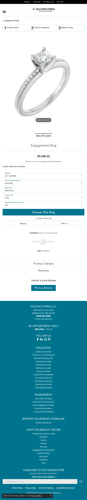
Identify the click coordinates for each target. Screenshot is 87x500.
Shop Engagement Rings (43, 405)
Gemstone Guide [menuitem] (43, 368)
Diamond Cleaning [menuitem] (43, 378)
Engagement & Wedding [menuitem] (43, 450)
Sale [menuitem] (43, 463)
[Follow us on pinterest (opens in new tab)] (49, 339)
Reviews (43, 270)
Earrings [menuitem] (43, 446)
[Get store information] (43, 319)
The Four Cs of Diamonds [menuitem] (43, 355)
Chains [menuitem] (43, 440)
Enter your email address (43, 477)
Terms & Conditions (46, 488)
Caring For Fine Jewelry (43, 411)
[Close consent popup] (51, 496)
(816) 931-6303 (43, 135)
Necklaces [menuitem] (43, 456)
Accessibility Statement (65, 488)
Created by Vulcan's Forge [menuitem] (43, 433)
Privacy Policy (30, 488)
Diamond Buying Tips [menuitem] (43, 358)
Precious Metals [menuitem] (43, 371)
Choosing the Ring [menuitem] (43, 361)
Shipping (23, 223)
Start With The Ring (43, 398)
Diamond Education (43, 408)
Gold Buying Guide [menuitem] (43, 387)
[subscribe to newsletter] (80, 481)
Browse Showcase (43, 422)
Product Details (43, 263)
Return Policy (17, 488)
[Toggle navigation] (4, 10)
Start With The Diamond (43, 402)
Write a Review (43, 287)
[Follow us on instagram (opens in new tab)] (45, 339)
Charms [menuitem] (43, 443)
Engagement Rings (11, 20)
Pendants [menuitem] (43, 459)
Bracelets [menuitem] (43, 437)
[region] (43, 84)
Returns (64, 223)
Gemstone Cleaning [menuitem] (43, 381)
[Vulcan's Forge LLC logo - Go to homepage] (43, 9)
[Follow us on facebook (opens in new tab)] (38, 339)
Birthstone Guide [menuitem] (43, 364)
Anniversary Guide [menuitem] (43, 384)
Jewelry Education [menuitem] (43, 351)
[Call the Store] (43, 316)
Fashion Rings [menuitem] (43, 453)
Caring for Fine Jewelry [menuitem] (43, 374)
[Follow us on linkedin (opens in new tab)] (41, 339)
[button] (27, 2)
